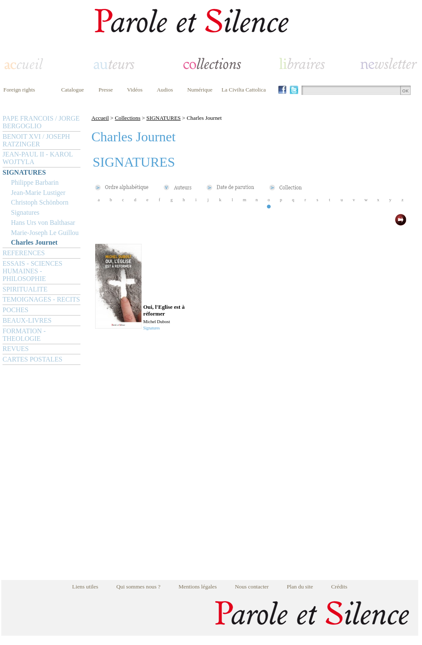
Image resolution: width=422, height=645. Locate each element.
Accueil (100, 118)
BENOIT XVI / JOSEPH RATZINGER (36, 140)
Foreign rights (19, 89)
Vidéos (135, 89)
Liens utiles (85, 586)
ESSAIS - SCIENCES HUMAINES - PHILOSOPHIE (32, 271)
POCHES (15, 309)
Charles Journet (34, 242)
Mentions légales (198, 586)
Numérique (199, 89)
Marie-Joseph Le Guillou (45, 232)
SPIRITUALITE (25, 289)
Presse (106, 89)
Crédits (339, 586)
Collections (128, 118)
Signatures (25, 212)
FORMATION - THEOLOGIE (24, 334)
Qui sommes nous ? (138, 586)
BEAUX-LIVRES (27, 320)
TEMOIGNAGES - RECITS (41, 299)
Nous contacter (252, 586)
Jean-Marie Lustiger (38, 192)
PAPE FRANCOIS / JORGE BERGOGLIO (41, 122)
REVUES (16, 348)
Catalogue (72, 89)
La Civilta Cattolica (244, 89)
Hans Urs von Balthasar (43, 222)
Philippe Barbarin (35, 182)
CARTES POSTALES (32, 359)
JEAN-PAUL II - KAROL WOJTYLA (38, 158)
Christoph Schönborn (39, 202)
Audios (165, 89)
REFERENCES (24, 252)
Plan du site (300, 586)
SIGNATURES (24, 172)
